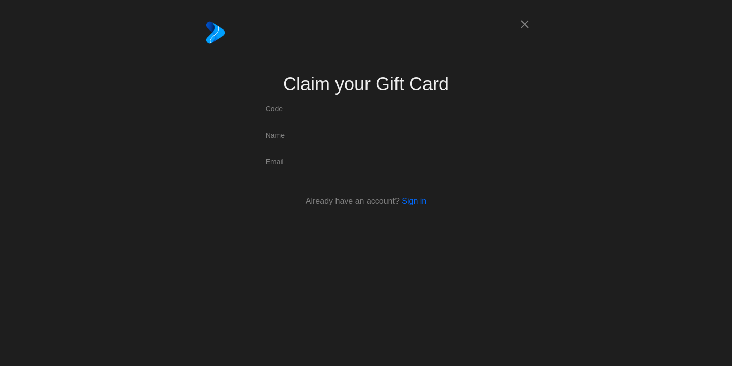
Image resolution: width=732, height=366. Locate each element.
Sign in (414, 201)
